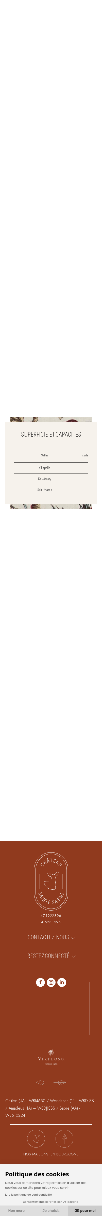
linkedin (61, 982)
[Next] (60, 1082)
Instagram (51, 982)
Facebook (40, 982)
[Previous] (42, 1082)
